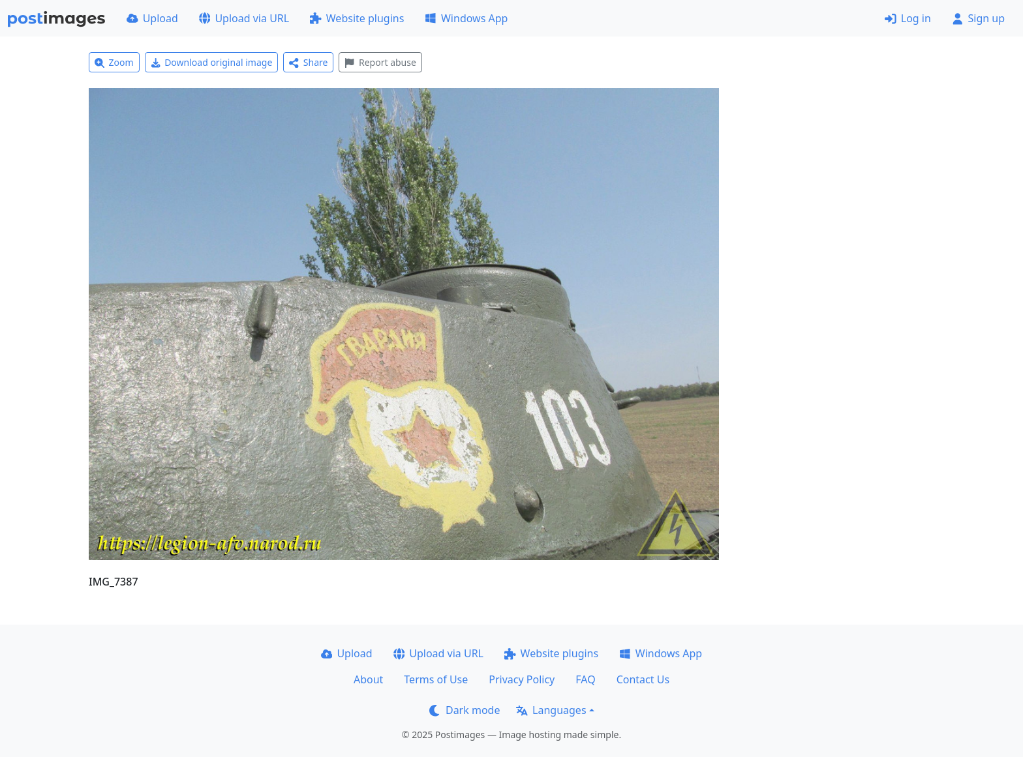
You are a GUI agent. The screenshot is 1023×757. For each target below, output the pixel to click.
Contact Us (643, 679)
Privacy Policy (522, 679)
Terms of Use (436, 679)
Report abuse (380, 62)
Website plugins (357, 18)
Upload (152, 18)
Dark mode (464, 710)
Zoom (114, 62)
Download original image (212, 62)
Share (308, 62)
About (368, 679)
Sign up (978, 18)
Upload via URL (244, 18)
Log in (908, 18)
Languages (551, 710)
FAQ (585, 679)
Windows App (466, 18)
